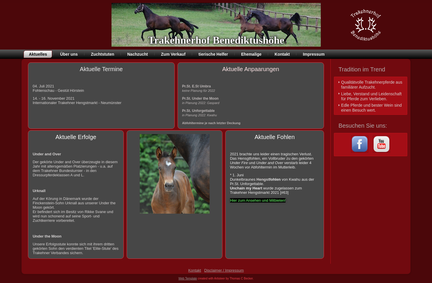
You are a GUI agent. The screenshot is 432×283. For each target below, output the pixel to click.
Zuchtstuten (102, 54)
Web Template (187, 278)
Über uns (69, 54)
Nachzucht (137, 54)
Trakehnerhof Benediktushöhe (216, 40)
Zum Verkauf (173, 54)
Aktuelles (38, 54)
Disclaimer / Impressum (224, 270)
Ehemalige (251, 54)
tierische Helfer (213, 54)
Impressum (314, 54)
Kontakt (282, 54)
